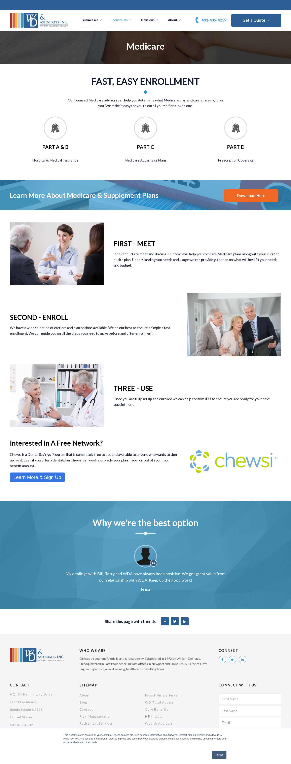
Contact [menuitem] (86, 709)
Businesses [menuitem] (90, 20)
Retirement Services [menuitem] (96, 723)
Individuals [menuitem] (120, 20)
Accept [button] (219, 754)
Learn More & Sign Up (37, 477)
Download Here (251, 195)
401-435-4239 (214, 20)
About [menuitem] (172, 20)
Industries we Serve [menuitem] (161, 695)
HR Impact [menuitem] (154, 716)
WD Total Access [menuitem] (159, 702)
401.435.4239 (21, 725)
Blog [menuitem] (83, 702)
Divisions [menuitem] (148, 20)
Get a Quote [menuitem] (254, 20)
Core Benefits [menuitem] (156, 709)
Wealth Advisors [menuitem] (159, 723)
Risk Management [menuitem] (94, 716)
